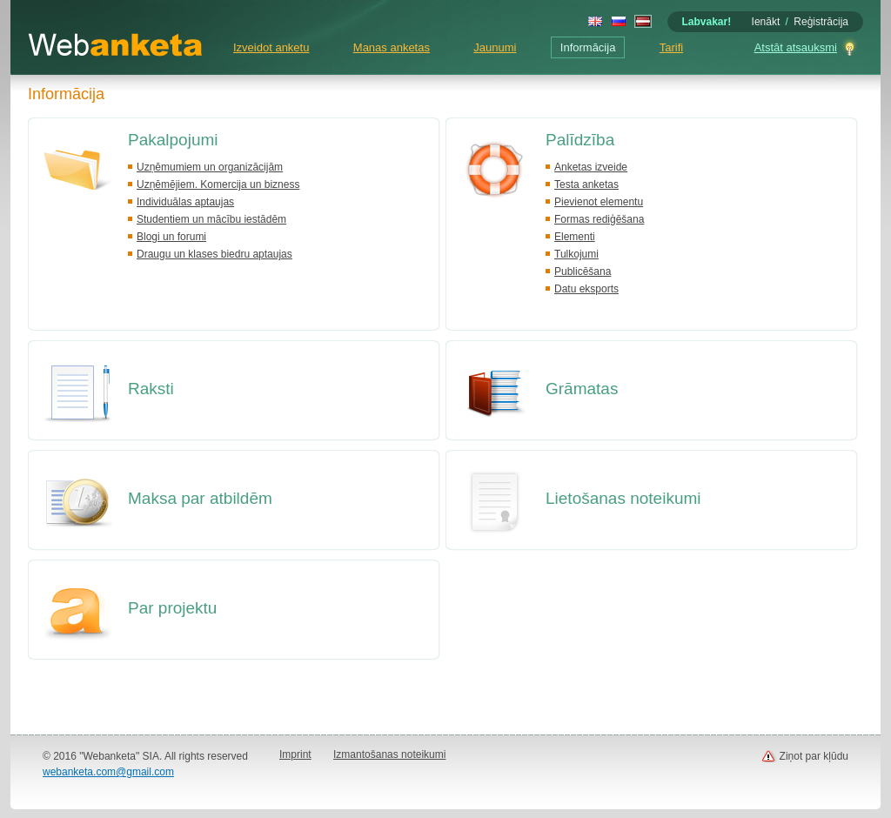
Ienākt (766, 22)
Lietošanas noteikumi (623, 498)
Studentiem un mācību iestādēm (211, 219)
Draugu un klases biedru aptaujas (214, 254)
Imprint (295, 754)
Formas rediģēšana (599, 219)
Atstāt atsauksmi (795, 47)
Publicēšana (582, 271)
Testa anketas (586, 184)
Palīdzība (580, 140)
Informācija (588, 47)
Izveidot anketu (271, 47)
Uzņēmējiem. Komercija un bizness (218, 184)
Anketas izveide (590, 167)
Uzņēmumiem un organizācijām (210, 167)
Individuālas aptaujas (185, 202)
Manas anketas (391, 47)
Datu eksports (586, 289)
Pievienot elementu (598, 202)
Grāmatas (582, 388)
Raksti (151, 388)
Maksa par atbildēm (200, 498)
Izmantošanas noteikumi (389, 754)
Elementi (574, 237)
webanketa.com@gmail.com (108, 772)
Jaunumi (494, 47)
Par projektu (172, 608)
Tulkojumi (576, 254)
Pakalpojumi (173, 140)
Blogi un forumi (171, 237)
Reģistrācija (821, 22)
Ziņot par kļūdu (814, 756)
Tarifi (671, 47)
